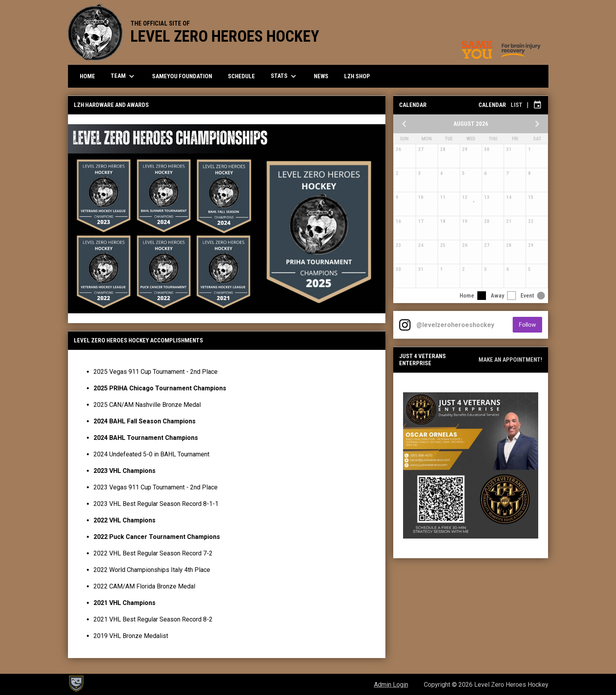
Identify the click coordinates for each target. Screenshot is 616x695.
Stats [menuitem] (284, 76)
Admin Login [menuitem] (391, 684)
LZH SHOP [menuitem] (360, 76)
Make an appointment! (510, 359)
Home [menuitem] (87, 76)
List (516, 104)
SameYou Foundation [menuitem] (182, 76)
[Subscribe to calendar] (537, 104)
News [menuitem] (321, 76)
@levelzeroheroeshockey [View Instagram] (455, 325)
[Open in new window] (470, 465)
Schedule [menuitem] (241, 76)
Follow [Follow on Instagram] (530, 324)
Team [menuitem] (123, 76)
